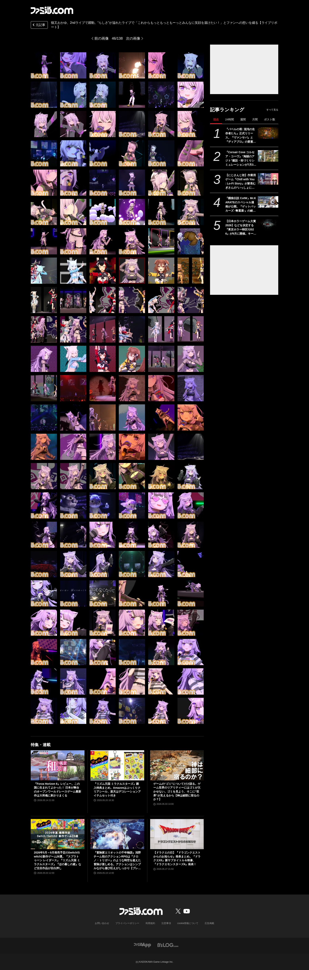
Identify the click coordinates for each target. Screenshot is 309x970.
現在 (216, 119)
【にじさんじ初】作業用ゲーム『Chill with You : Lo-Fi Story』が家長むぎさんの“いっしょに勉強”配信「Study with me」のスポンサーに (240, 182)
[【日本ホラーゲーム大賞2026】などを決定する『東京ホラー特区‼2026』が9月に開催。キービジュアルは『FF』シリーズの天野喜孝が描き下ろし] (268, 225)
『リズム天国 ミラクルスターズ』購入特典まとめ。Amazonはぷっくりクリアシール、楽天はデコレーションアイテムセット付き (117, 789)
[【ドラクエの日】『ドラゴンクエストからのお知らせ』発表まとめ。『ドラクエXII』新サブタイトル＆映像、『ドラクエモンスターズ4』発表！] (177, 834)
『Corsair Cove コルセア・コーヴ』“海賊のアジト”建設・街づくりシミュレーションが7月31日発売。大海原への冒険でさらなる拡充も (240, 159)
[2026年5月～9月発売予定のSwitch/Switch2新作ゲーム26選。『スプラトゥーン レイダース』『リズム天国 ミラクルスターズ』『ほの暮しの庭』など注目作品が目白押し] (57, 834)
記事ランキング (227, 109)
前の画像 (101, 38)
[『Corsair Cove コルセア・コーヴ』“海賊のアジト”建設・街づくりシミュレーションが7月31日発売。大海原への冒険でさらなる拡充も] (268, 156)
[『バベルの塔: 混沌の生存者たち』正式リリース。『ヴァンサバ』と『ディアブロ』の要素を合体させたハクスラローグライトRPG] (268, 133)
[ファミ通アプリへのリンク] (142, 944)
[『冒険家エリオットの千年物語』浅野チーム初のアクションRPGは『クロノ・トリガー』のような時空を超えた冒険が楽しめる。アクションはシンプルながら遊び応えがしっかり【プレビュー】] (117, 834)
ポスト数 (269, 119)
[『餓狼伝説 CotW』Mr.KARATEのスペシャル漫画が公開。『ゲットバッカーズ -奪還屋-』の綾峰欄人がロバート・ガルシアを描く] (268, 202)
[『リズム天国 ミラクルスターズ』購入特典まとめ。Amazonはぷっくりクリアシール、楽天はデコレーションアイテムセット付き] (117, 765)
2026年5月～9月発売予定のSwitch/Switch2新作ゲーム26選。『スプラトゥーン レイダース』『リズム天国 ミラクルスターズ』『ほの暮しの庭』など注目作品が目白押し (57, 860)
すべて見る (272, 109)
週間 (243, 119)
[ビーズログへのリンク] (167, 944)
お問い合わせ (102, 923)
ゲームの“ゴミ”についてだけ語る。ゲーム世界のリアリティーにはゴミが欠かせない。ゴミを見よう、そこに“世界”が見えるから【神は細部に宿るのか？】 (177, 791)
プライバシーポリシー (127, 923)
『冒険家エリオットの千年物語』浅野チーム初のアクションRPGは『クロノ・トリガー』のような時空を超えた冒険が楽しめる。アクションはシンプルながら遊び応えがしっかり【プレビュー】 (117, 860)
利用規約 (150, 923)
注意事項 (166, 923)
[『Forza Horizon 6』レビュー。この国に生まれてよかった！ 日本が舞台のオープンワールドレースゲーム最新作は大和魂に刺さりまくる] (57, 765)
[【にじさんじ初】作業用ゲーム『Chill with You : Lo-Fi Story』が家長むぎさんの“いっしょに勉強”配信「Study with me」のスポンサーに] (268, 179)
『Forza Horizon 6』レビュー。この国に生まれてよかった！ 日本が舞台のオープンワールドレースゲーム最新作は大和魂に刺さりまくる (57, 789)
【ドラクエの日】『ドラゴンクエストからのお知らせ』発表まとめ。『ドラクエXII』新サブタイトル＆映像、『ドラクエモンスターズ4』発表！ (177, 858)
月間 (255, 119)
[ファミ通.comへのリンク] (52, 10)
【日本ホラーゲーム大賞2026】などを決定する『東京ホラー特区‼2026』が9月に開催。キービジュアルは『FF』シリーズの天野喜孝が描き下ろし (240, 228)
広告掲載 (209, 923)
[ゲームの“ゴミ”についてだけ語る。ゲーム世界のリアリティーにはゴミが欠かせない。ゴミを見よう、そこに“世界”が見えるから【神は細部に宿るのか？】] (177, 765)
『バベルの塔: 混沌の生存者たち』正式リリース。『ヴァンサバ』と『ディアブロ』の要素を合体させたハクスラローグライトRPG (240, 136)
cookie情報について (188, 923)
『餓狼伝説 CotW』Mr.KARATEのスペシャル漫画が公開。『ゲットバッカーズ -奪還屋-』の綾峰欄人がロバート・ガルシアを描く (240, 205)
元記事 (38, 25)
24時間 (229, 119)
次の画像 (133, 38)
